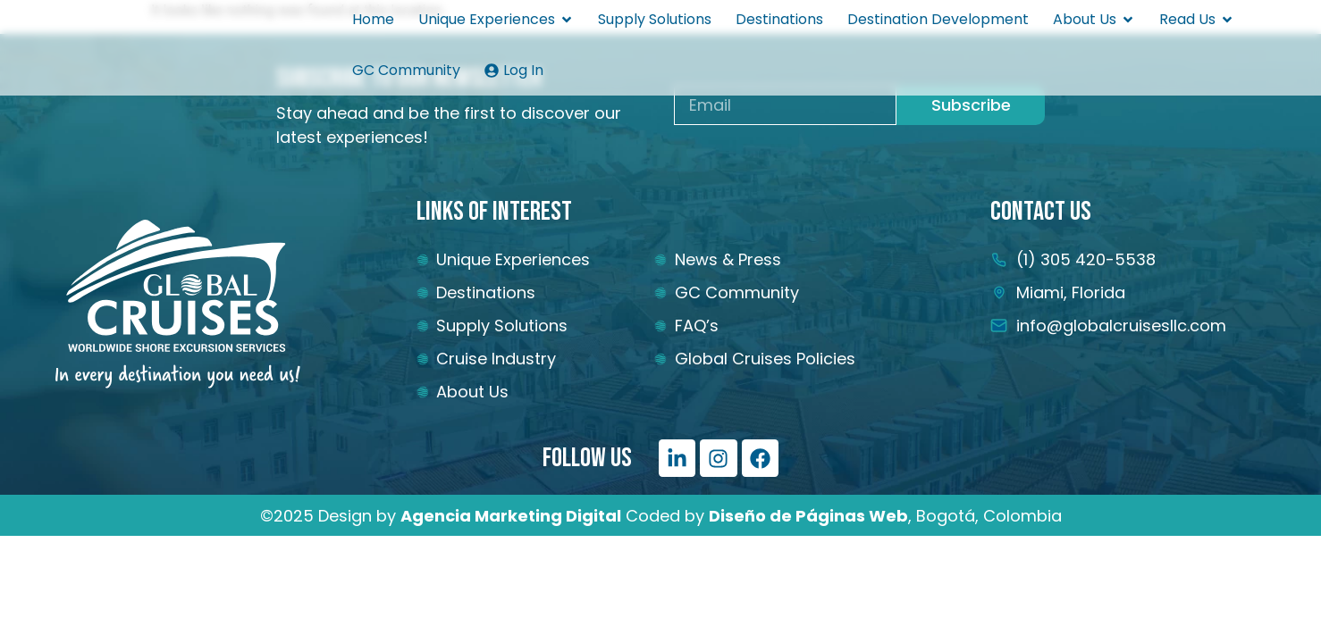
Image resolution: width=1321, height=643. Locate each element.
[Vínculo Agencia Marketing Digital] (510, 516)
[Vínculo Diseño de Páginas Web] (808, 516)
